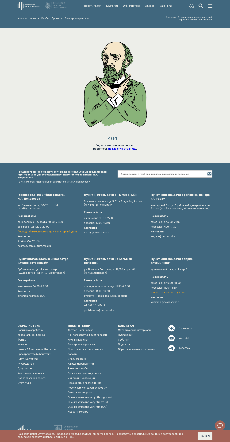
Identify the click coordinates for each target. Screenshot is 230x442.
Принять (205, 436)
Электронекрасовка (77, 18)
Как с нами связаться (31, 373)
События (123, 339)
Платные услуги (28, 358)
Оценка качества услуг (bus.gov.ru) (89, 397)
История (23, 344)
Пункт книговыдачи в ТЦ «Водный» (110, 195)
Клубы (45, 18)
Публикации (125, 334)
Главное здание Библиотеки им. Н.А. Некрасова (41, 196)
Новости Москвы (78, 411)
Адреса (149, 5)
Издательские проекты (32, 378)
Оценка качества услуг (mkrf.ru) (88, 402)
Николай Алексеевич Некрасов (37, 349)
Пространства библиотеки (34, 354)
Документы (25, 368)
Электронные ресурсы (82, 344)
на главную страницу (122, 148)
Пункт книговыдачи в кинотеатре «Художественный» (43, 261)
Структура (24, 382)
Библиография (77, 358)
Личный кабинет (78, 339)
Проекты (57, 18)
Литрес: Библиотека (80, 330)
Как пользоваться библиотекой (87, 334)
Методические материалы (134, 330)
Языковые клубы (78, 368)
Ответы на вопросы (80, 392)
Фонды (22, 339)
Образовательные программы (136, 349)
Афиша (34, 18)
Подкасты (124, 344)
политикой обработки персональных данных (45, 436)
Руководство (26, 363)
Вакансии (166, 5)
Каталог (23, 18)
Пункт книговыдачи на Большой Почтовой (108, 261)
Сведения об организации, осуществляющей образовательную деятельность (189, 18)
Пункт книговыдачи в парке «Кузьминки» (172, 261)
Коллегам (112, 5)
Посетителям (92, 5)
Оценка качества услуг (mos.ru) (87, 406)
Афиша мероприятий (81, 363)
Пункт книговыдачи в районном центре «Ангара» (180, 196)
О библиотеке (131, 5)
